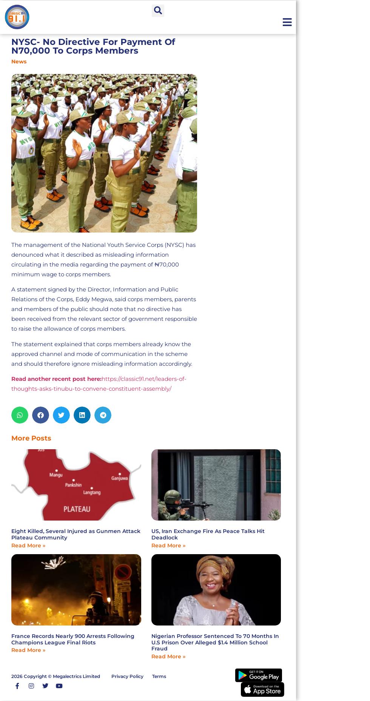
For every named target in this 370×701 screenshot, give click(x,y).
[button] (158, 11)
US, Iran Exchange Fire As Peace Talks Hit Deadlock (208, 534)
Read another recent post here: (56, 378)
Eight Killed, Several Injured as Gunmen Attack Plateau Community (75, 534)
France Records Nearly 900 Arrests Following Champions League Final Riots (72, 639)
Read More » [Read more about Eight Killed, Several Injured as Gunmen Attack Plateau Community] (28, 545)
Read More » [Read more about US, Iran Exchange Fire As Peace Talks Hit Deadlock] (168, 545)
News (18, 61)
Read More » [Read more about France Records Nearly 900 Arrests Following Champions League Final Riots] (28, 650)
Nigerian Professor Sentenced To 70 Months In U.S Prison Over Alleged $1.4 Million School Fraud (215, 642)
